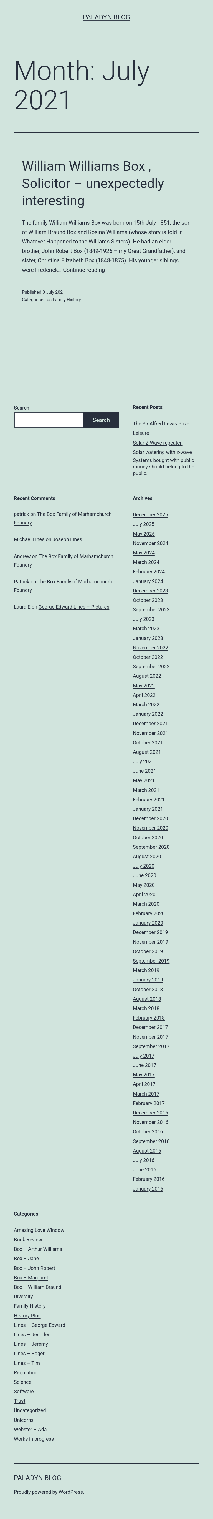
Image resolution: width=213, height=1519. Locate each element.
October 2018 (148, 989)
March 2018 (146, 1008)
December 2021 (150, 723)
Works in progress (34, 1439)
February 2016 (149, 1179)
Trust (19, 1401)
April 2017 (144, 1084)
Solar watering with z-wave (162, 452)
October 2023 (148, 600)
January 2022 (148, 714)
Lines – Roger (29, 1353)
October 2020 (148, 837)
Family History (67, 299)
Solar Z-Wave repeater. (158, 443)
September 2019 (151, 961)
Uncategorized (30, 1410)
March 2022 (146, 704)
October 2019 (148, 951)
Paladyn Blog (106, 17)
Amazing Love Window (39, 1230)
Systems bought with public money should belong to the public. (163, 466)
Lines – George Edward (39, 1325)
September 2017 (151, 1046)
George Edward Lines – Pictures (74, 607)
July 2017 (143, 1056)
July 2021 (143, 761)
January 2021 (148, 809)
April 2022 (144, 695)
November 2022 (150, 648)
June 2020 (144, 875)
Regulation (25, 1372)
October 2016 (148, 1131)
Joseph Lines (67, 539)
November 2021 (150, 733)
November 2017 (150, 1037)
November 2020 (150, 828)
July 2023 (143, 619)
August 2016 (147, 1151)
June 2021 (144, 771)
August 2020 (147, 856)
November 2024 (150, 543)
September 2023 (151, 609)
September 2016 (151, 1141)
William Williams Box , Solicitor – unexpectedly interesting (93, 183)
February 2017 (149, 1103)
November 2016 (150, 1122)
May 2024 (144, 553)
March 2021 (146, 790)
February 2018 (149, 1018)
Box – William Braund (37, 1287)
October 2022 (148, 657)
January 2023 (148, 638)
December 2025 (150, 515)
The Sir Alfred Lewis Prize (161, 423)
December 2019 (150, 932)
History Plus (27, 1316)
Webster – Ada (30, 1429)
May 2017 (144, 1075)
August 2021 (147, 752)
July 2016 (143, 1160)
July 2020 (143, 866)
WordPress (71, 1492)
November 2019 (150, 942)
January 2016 (148, 1189)
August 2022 (147, 676)
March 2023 (146, 628)
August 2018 (147, 999)
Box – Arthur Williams (38, 1249)
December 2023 (150, 591)
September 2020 (151, 847)
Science (22, 1382)
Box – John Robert (34, 1268)
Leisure (141, 433)
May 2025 (144, 534)
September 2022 (151, 666)
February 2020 (149, 913)
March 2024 (146, 562)
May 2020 (144, 885)
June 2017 (144, 1065)
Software (24, 1391)
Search (21, 408)
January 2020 (148, 923)
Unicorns (24, 1420)
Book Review (28, 1239)
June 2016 (144, 1169)
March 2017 (146, 1094)
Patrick (21, 581)
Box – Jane (26, 1258)
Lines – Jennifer (32, 1334)
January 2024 (148, 581)
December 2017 (150, 1027)
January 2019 (148, 980)
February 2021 (149, 799)
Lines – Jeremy (31, 1344)
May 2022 (144, 686)
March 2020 (146, 904)
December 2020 (150, 818)
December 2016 (150, 1113)
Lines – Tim (27, 1363)
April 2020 (144, 894)
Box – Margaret (31, 1278)
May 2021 (144, 780)
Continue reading (84, 270)
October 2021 (148, 742)
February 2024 (149, 571)
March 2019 (146, 970)
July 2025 (143, 524)
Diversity (23, 1296)
